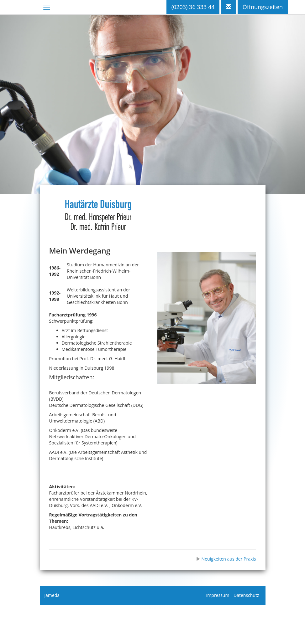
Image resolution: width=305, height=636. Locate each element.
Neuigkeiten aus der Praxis (226, 559)
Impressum (217, 595)
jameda (52, 595)
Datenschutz (246, 595)
